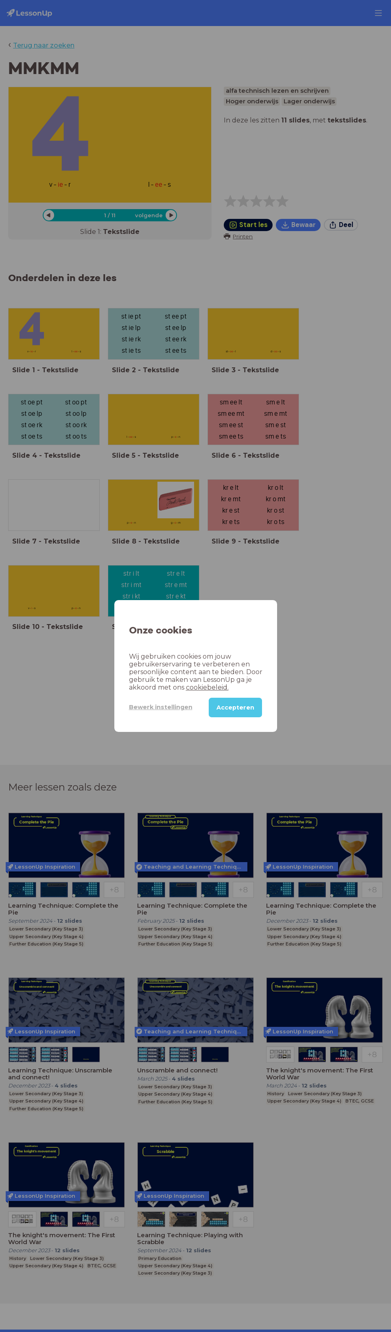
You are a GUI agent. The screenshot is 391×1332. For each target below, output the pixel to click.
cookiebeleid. (207, 687)
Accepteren (235, 707)
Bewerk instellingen (160, 707)
